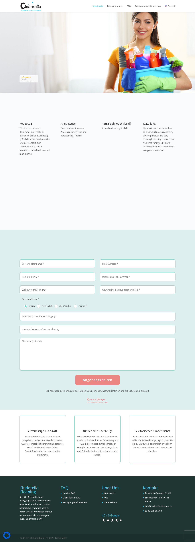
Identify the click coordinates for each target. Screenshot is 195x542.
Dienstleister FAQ (72, 497)
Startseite (97, 6)
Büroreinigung (115, 6)
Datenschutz (110, 502)
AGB (106, 497)
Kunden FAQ (69, 493)
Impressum (109, 493)
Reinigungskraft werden (148, 6)
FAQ (129, 6)
